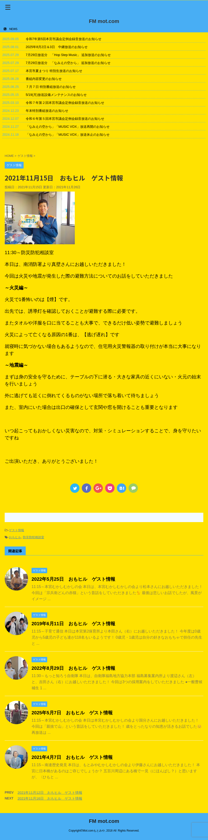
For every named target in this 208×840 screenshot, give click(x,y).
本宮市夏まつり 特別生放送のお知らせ (54, 71)
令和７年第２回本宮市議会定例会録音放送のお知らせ (65, 103)
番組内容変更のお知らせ (44, 79)
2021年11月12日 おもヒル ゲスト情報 (50, 793)
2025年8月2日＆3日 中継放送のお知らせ (57, 47)
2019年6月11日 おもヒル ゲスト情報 (73, 623)
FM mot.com (104, 21)
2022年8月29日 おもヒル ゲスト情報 (73, 668)
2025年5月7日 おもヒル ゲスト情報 (72, 712)
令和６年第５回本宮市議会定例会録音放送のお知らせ (65, 119)
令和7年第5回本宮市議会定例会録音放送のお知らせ (63, 39)
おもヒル (15, 537)
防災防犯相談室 (33, 537)
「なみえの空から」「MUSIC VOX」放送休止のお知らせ (68, 134)
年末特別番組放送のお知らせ (47, 111)
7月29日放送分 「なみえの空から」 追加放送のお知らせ (68, 63)
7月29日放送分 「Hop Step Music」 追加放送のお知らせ (68, 55)
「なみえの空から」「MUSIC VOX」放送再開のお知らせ (68, 126)
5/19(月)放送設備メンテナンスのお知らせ (56, 95)
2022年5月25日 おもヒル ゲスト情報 (73, 579)
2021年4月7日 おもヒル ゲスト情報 (72, 757)
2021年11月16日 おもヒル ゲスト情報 (50, 798)
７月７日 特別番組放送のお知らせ (51, 87)
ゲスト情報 (16, 530)
